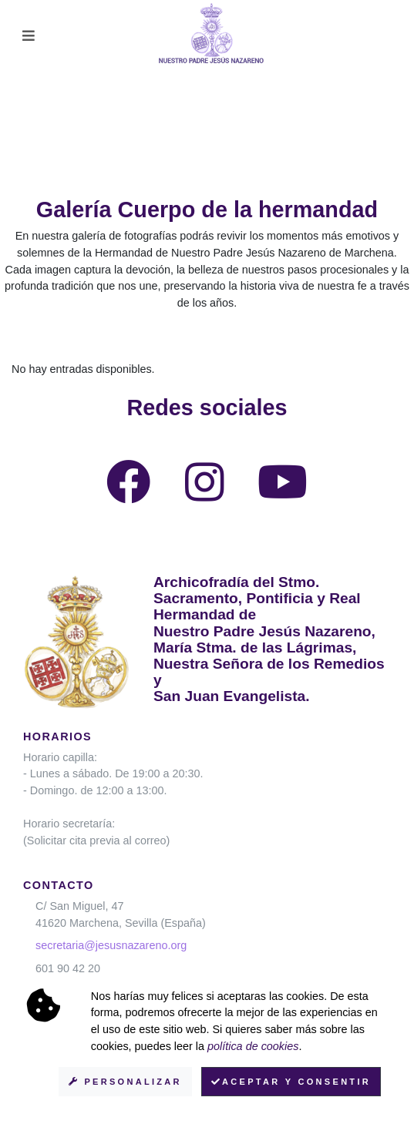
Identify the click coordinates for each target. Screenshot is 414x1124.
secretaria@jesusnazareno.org (111, 945)
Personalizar (125, 1081)
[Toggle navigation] (28, 35)
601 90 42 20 (67, 968)
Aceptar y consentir (291, 1081)
